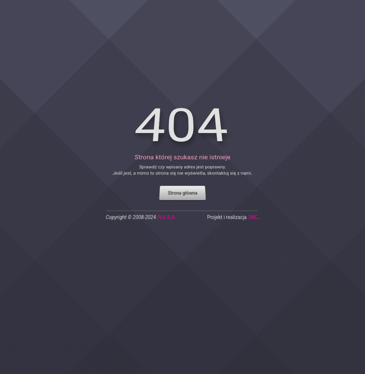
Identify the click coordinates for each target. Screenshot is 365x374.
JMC (256, 214)
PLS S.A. (166, 214)
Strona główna (182, 189)
